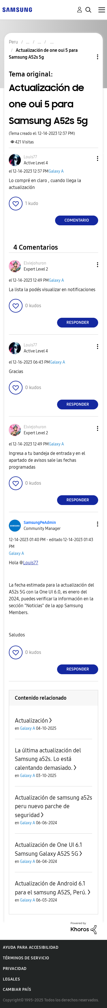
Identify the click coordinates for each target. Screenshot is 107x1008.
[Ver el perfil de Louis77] (30, 157)
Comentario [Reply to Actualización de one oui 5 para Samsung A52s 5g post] (76, 220)
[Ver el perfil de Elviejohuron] (35, 263)
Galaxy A (56, 171)
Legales (11, 979)
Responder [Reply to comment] (77, 322)
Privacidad (15, 968)
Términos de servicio (26, 958)
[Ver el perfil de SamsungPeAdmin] (40, 522)
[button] (88, 158)
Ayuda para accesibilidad (30, 947)
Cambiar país (17, 989)
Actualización (31, 720)
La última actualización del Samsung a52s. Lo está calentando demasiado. (48, 759)
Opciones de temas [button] (88, 56)
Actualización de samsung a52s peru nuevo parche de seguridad (53, 806)
